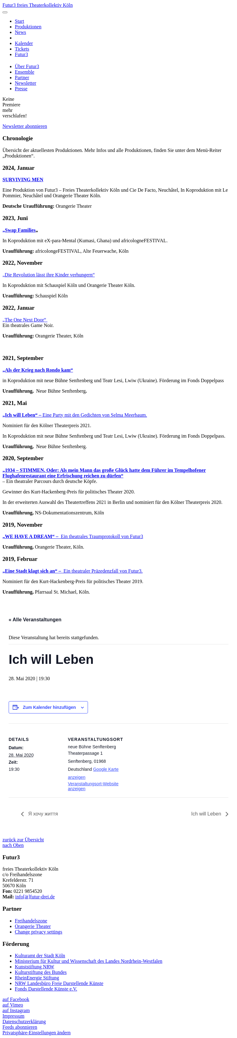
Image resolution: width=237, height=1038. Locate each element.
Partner (22, 77)
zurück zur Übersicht (23, 839)
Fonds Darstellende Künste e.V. (46, 988)
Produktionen (28, 26)
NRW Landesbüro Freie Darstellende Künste (59, 983)
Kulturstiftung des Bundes (41, 972)
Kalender (24, 43)
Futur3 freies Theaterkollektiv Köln (37, 5)
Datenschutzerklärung (24, 1021)
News (20, 32)
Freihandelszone (31, 920)
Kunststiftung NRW (34, 966)
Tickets (22, 48)
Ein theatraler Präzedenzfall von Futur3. (72, 571)
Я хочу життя (42, 813)
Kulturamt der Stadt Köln (40, 955)
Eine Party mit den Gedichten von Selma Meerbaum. (74, 415)
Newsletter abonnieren (24, 126)
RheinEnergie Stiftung (37, 977)
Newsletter (25, 83)
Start (19, 21)
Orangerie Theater (33, 926)
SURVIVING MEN (22, 179)
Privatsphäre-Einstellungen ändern (36, 1032)
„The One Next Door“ (25, 319)
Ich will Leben (206, 813)
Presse (21, 88)
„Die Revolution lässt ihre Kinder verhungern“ (48, 274)
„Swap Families (18, 230)
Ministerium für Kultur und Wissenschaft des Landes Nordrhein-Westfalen (88, 961)
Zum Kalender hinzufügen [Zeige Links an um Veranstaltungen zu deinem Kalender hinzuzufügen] (49, 707)
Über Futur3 (27, 66)
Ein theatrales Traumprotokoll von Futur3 (72, 536)
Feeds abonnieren (19, 1027)
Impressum (13, 1016)
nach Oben (13, 845)
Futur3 (21, 54)
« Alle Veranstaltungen (35, 619)
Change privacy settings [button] (38, 931)
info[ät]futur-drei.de (35, 896)
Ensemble (24, 72)
